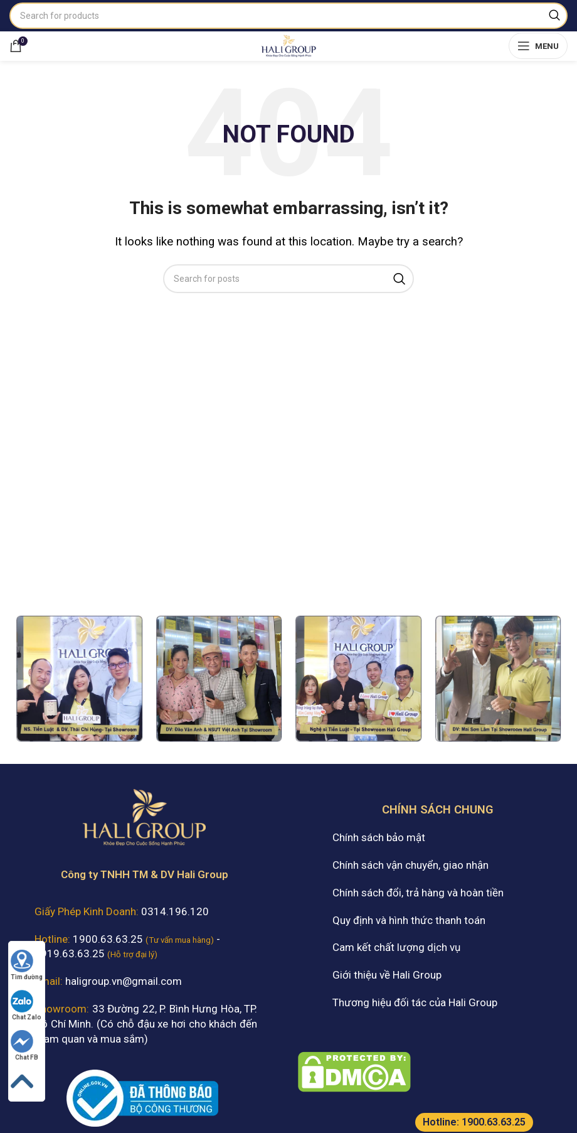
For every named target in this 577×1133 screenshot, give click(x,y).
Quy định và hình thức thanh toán (408, 920)
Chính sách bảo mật (378, 837)
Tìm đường (27, 965)
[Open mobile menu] (538, 45)
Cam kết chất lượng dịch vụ (396, 947)
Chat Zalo (26, 1005)
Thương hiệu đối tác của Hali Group (414, 1002)
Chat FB (24, 1045)
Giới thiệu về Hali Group (387, 975)
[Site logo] (288, 44)
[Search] (288, 16)
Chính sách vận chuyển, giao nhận (410, 865)
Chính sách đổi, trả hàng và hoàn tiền (418, 892)
